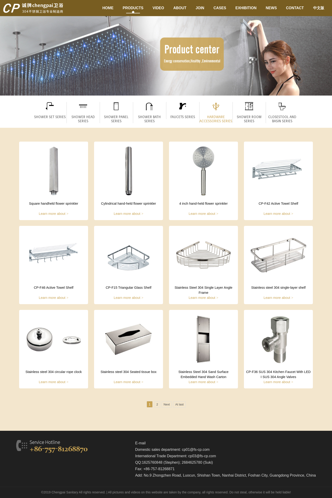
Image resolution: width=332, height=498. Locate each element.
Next (167, 404)
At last (179, 404)
